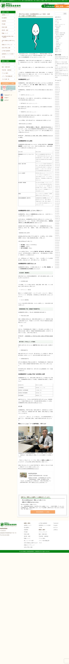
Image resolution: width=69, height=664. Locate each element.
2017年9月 (57, 205)
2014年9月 (57, 257)
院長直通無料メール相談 (8, 83)
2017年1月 (57, 215)
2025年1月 (57, 104)
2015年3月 (57, 247)
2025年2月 (57, 103)
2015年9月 (57, 242)
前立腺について (59, 43)
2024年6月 (57, 115)
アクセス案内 (5, 73)
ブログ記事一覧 (5, 79)
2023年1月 (57, 143)
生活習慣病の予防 (58, 36)
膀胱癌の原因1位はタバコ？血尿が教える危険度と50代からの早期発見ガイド (61, 70)
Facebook (56, 523)
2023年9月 (57, 130)
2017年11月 (57, 201)
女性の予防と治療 (6, 47)
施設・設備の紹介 (6, 67)
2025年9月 (57, 92)
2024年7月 (57, 113)
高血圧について (58, 51)
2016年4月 (57, 230)
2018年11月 (57, 188)
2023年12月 (57, 125)
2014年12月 (57, 252)
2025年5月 (57, 99)
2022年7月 (57, 154)
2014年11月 (57, 254)
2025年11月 (57, 89)
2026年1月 (57, 86)
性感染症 (57, 29)
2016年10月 (57, 220)
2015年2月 (57, 249)
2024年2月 (57, 121)
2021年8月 (57, 169)
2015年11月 (57, 238)
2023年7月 (57, 133)
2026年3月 (57, 82)
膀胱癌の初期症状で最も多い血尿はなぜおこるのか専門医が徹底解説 (61, 75)
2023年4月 (57, 138)
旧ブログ (56, 527)
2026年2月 (57, 84)
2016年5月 (57, 228)
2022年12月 (57, 145)
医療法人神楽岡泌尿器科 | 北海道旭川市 (11, 5)
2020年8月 (57, 179)
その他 (3, 57)
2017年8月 (57, 206)
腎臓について (5, 33)
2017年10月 (57, 203)
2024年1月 (57, 123)
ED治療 (3, 24)
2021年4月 (57, 176)
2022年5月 (57, 157)
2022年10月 (57, 148)
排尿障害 (4, 21)
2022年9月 (57, 150)
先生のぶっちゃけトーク (60, 24)
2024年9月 (57, 109)
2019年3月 (57, 184)
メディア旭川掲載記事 (7, 76)
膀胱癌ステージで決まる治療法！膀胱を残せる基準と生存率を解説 (61, 63)
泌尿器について (5, 15)
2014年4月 (57, 266)
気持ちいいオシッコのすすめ (38, 482)
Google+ (56, 525)
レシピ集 (57, 22)
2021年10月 (57, 165)
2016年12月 (57, 216)
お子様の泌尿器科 (6, 51)
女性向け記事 (57, 26)
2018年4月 (57, 194)
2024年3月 (57, 120)
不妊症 (57, 41)
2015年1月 (57, 250)
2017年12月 (57, 199)
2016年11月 (57, 218)
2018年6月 (57, 191)
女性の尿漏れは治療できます (8, 41)
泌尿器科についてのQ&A (8, 54)
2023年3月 (57, 140)
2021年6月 (57, 172)
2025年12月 (57, 87)
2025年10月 (57, 91)
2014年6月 (57, 262)
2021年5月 (57, 174)
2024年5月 (57, 116)
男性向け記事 (57, 38)
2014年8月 (57, 259)
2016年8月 (57, 223)
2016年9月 (57, 221)
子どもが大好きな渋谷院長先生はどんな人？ (29, 468)
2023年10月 (57, 128)
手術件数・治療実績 (6, 70)
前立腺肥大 (4, 18)
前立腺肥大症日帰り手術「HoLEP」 (7, 37)
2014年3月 (57, 267)
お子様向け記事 (58, 19)
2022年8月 (57, 152)
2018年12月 (57, 186)
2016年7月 (57, 225)
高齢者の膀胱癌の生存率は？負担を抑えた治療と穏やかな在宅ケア (61, 58)
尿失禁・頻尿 (5, 30)
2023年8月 (57, 132)
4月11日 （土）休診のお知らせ (61, 67)
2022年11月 (57, 147)
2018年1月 (57, 198)
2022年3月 (57, 160)
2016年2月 (57, 233)
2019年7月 (57, 182)
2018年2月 (57, 196)
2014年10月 (57, 255)
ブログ (40, 543)
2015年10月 (57, 240)
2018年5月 (57, 193)
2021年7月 (57, 171)
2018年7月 (57, 189)
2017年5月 (57, 211)
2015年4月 (57, 245)
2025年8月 (57, 94)
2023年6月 (57, 135)
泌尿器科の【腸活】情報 (60, 33)
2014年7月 (57, 261)
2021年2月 (57, 177)
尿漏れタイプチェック (7, 44)
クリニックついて (6, 64)
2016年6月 (57, 227)
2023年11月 (57, 126)
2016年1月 (57, 235)
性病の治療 (4, 27)
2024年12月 (57, 106)
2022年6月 (57, 155)
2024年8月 (57, 111)
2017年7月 (57, 208)
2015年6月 (57, 244)
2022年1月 (57, 162)
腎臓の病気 (57, 48)
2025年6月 (57, 98)
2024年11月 (57, 108)
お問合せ (56, 529)
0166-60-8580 (36, 6)
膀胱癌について (58, 50)
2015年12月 (57, 237)
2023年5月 (57, 137)
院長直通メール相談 (57, 6)
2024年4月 (57, 118)
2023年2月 (57, 142)
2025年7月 (57, 96)
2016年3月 (57, 232)
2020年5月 (57, 181)
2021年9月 (57, 167)
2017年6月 (57, 210)
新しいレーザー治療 (28, 540)
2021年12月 (57, 164)
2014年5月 (57, 264)
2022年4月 (57, 159)
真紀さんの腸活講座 (60, 34)
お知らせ (57, 21)
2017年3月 (57, 213)
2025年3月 (57, 101)
